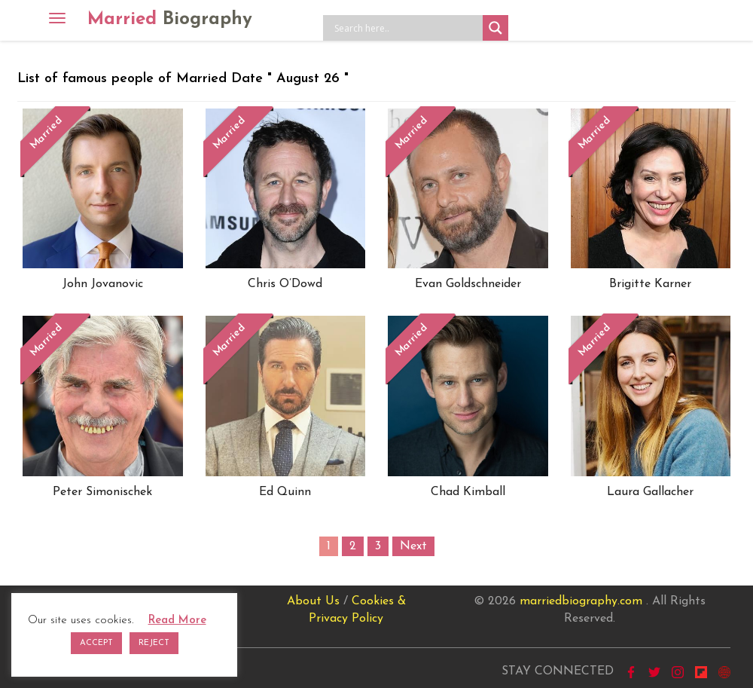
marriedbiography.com (581, 601)
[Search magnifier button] (495, 28)
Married (169, 20)
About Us (313, 601)
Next (413, 546)
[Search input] (406, 28)
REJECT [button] (154, 643)
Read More (177, 620)
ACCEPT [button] (96, 643)
